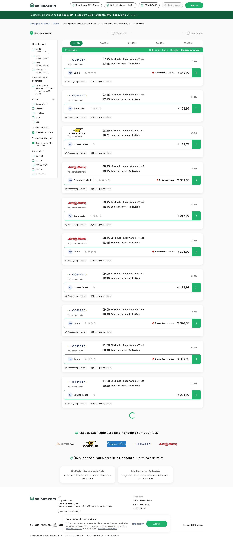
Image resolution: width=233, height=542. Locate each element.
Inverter (132, 15)
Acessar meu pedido (69, 511)
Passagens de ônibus (40, 23)
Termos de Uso (139, 508)
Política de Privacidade (142, 500)
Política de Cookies (141, 504)
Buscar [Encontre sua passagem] (194, 5)
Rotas (56, 23)
